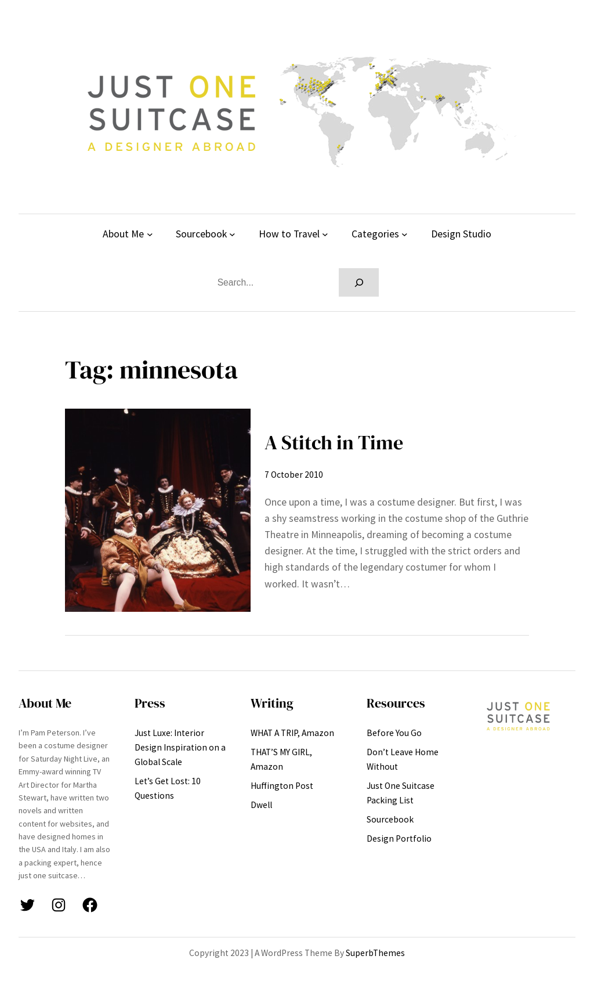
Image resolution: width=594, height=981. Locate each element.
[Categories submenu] (404, 234)
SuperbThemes (375, 952)
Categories (375, 234)
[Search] (359, 282)
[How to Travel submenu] (325, 234)
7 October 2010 (294, 474)
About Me (123, 234)
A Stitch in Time (334, 442)
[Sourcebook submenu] (232, 234)
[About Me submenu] (150, 234)
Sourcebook (201, 234)
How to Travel (289, 234)
